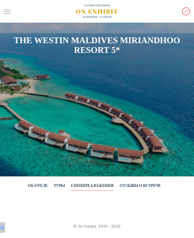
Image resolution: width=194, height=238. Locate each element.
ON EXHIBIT (97, 11)
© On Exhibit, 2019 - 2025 (97, 226)
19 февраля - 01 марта (97, 17)
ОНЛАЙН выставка (97, 5)
